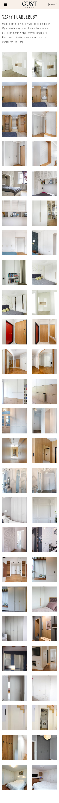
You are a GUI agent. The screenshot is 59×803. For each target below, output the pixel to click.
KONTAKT (52, 5)
